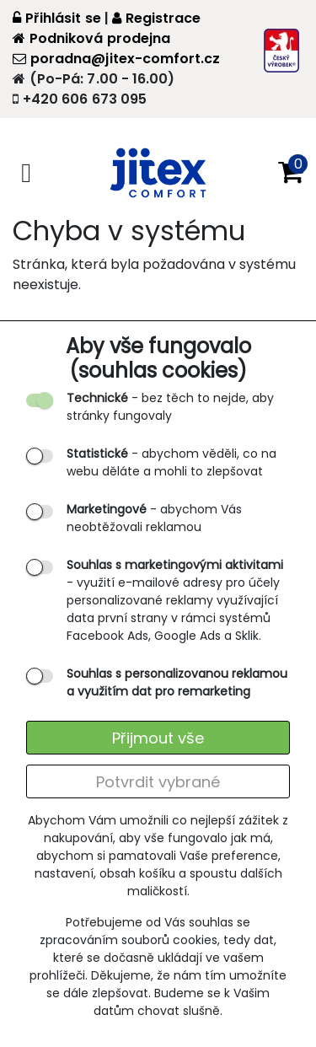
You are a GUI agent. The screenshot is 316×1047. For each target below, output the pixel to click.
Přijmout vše (158, 738)
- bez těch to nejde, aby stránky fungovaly (170, 406)
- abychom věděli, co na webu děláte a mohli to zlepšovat (171, 462)
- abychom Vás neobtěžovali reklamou (154, 518)
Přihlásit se (57, 18)
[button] (290, 172)
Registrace (156, 18)
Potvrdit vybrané (158, 781)
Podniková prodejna (91, 38)
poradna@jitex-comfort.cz (116, 58)
